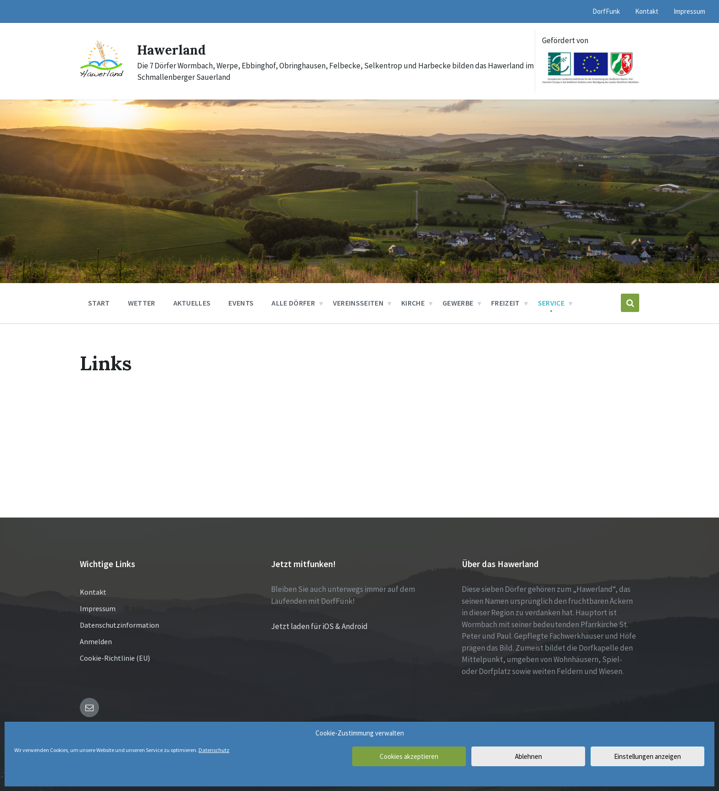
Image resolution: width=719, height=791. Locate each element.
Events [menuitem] (241, 302)
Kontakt (93, 591)
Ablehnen (528, 756)
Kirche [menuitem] (413, 302)
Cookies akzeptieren (409, 756)
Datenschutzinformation (119, 624)
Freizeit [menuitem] (505, 302)
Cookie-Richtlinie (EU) (115, 658)
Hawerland (173, 49)
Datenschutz (214, 749)
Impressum (98, 608)
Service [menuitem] (551, 302)
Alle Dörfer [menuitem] (293, 302)
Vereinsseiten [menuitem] (358, 302)
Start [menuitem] (99, 302)
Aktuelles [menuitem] (192, 302)
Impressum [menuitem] (689, 11)
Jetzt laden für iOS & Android (319, 626)
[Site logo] (101, 77)
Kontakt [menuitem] (646, 11)
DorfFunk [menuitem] (606, 11)
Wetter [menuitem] (141, 302)
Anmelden (96, 641)
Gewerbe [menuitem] (457, 302)
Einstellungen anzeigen (647, 756)
